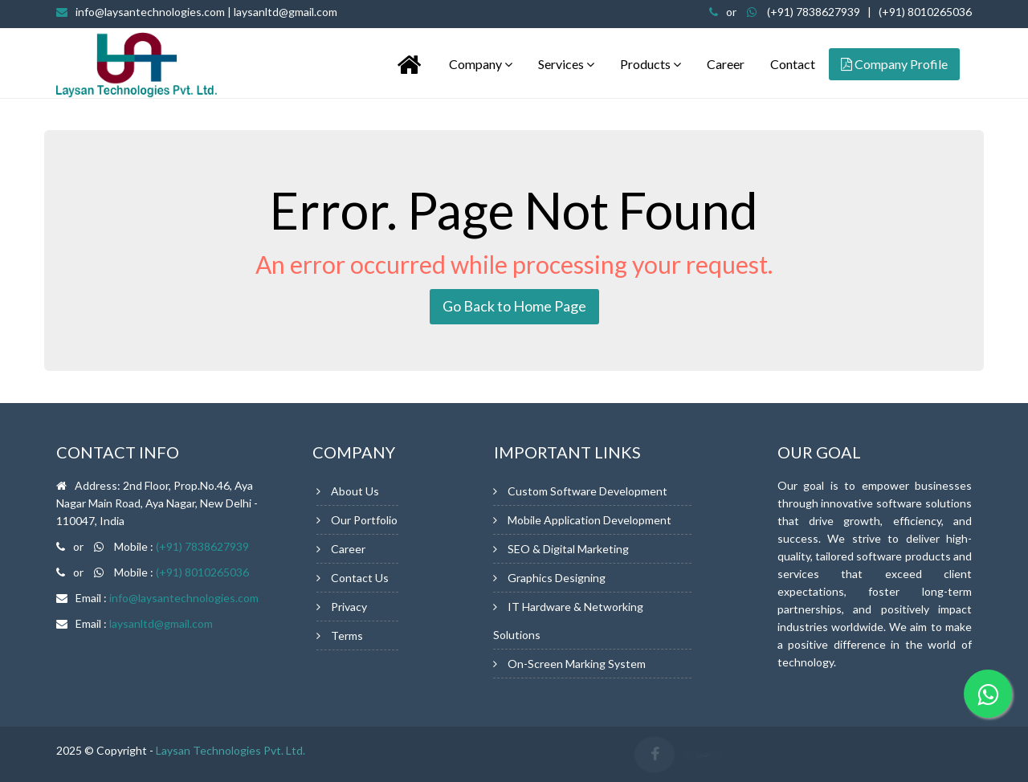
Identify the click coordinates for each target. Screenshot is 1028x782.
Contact (792, 63)
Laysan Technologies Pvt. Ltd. (230, 750)
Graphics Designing (557, 577)
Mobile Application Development (589, 520)
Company (480, 63)
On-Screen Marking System (577, 663)
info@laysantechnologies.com (206, 11)
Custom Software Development (587, 491)
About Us (355, 491)
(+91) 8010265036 (925, 11)
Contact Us (360, 577)
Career (725, 63)
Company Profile (894, 63)
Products (650, 63)
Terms (347, 635)
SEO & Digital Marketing (568, 549)
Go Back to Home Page (514, 306)
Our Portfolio (364, 520)
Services (566, 63)
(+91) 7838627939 (813, 11)
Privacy (349, 606)
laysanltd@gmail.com (161, 623)
